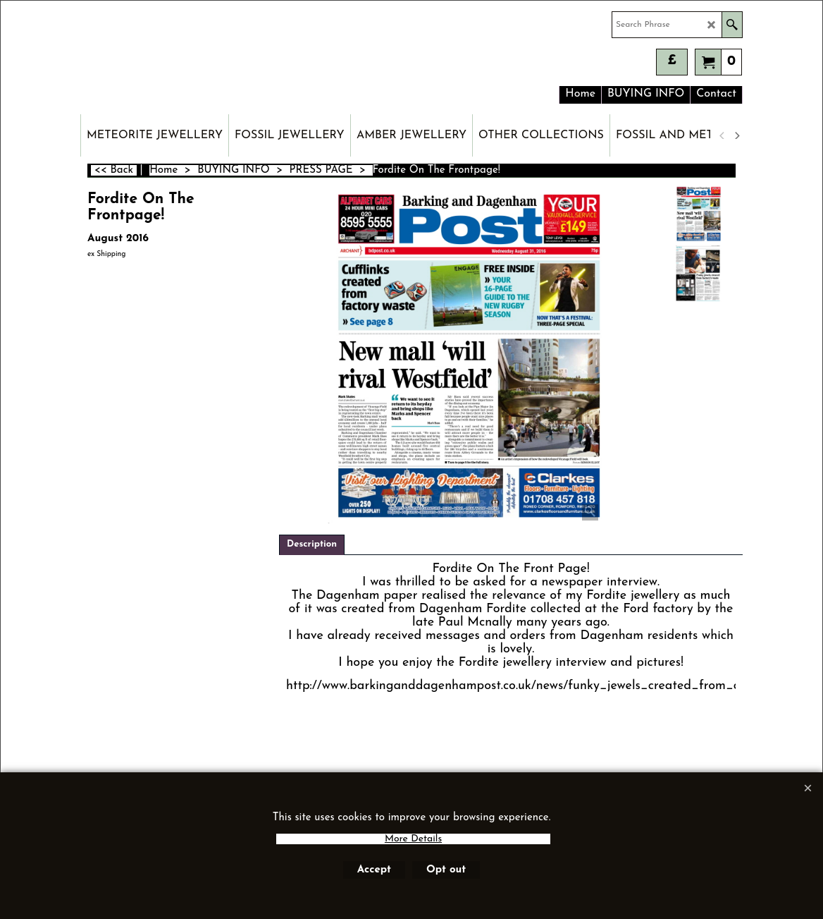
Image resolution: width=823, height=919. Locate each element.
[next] (736, 135)
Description (312, 544)
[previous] (722, 135)
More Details (413, 839)
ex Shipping (106, 254)
